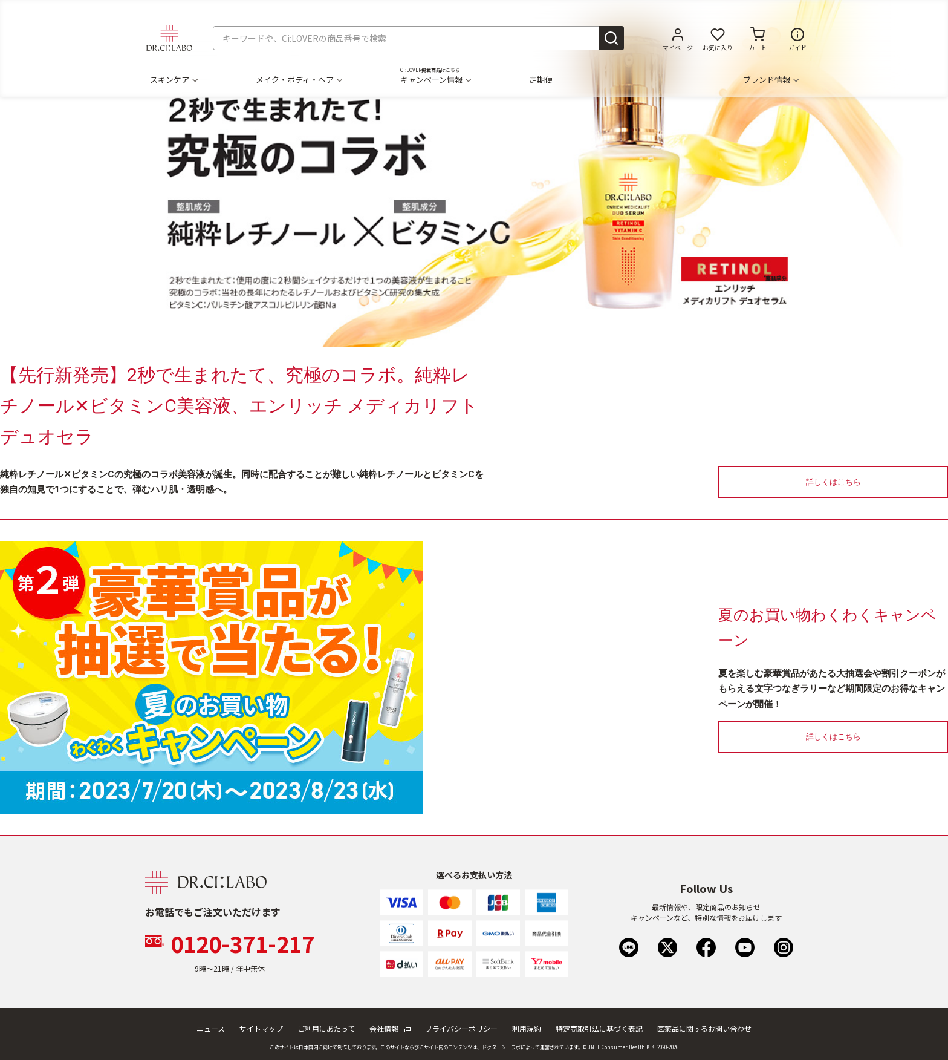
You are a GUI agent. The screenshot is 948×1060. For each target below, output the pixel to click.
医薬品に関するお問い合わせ (704, 1028)
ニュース (210, 1028)
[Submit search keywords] (611, 38)
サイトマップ (261, 1028)
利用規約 (526, 1028)
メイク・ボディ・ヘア (299, 79)
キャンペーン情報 (435, 79)
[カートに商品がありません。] (757, 38)
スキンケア (173, 79)
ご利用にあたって (326, 1028)
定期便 (541, 79)
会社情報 (390, 1028)
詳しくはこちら (833, 481)
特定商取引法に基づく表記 (599, 1028)
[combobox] (418, 38)
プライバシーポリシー (461, 1028)
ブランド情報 (770, 79)
